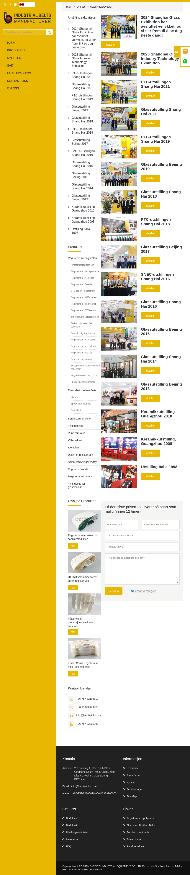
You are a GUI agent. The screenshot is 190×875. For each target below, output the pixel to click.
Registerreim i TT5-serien (83, 310)
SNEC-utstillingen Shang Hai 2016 (83, 153)
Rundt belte (76, 410)
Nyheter (14, 58)
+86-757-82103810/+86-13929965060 (95, 793)
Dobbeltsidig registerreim (83, 333)
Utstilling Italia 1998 (81, 230)
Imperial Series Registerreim (85, 317)
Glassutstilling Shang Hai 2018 (82, 119)
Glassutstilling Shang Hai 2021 (82, 86)
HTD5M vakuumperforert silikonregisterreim (82, 579)
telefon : (67, 793)
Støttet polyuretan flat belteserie (81, 325)
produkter (16, 50)
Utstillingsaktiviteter (77, 832)
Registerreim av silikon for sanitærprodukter (83, 537)
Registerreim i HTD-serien (83, 297)
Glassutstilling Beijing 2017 (81, 141)
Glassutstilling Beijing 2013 (81, 197)
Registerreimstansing (81, 359)
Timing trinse (75, 425)
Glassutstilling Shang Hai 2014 (82, 186)
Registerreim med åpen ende (85, 271)
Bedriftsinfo (72, 818)
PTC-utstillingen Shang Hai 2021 (82, 75)
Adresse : (67, 768)
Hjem (11, 42)
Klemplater (74, 447)
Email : (66, 786)
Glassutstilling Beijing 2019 (81, 108)
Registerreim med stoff (82, 352)
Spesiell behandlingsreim (83, 382)
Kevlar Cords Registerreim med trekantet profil (83, 665)
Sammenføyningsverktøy (82, 462)
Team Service (134, 775)
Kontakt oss (17, 80)
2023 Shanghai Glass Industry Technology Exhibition (82, 60)
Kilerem (74, 397)
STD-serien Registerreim (83, 291)
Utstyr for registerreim (80, 454)
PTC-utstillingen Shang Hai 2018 (82, 130)
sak (10, 65)
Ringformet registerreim (82, 265)
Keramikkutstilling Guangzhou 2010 (83, 208)
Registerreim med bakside (83, 346)
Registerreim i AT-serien (82, 278)
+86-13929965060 (86, 707)
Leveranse (133, 768)
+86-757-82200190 (87, 723)
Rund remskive (76, 433)
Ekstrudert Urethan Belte (82, 390)
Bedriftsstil (72, 825)
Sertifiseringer (134, 789)
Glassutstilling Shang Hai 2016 (82, 164)
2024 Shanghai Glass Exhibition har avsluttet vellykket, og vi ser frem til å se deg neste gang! (84, 38)
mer (73, 545)
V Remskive (75, 440)
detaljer (110, 44)
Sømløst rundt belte (79, 418)
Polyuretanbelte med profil (83, 375)
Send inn (114, 591)
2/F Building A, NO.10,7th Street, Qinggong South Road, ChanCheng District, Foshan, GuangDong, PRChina (94, 774)
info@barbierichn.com (88, 715)
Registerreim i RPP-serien (83, 304)
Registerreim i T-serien (82, 284)
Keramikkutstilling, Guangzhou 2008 (84, 219)
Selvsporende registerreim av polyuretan (85, 367)
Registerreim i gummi (80, 476)
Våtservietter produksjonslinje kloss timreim (80, 622)
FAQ (68, 846)
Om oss (13, 88)
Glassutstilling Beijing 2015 (81, 175)
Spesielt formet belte (81, 403)
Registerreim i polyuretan (82, 258)
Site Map (132, 796)
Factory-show (19, 73)
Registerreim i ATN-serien (83, 339)
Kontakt (68, 759)
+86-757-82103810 (87, 698)
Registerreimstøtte (78, 469)
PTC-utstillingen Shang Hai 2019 (82, 97)
